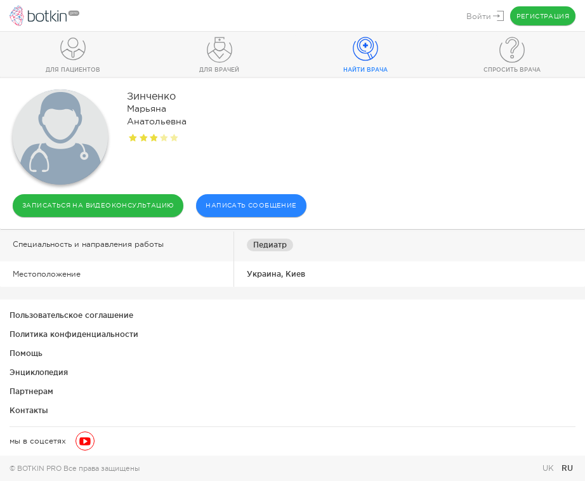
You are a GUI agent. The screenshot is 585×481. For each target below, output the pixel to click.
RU (567, 468)
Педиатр (270, 244)
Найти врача (365, 70)
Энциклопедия (39, 372)
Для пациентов (73, 70)
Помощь (26, 353)
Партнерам (31, 391)
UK (549, 468)
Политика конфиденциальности (74, 334)
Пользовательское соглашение (71, 315)
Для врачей (219, 70)
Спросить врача (512, 70)
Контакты (29, 410)
